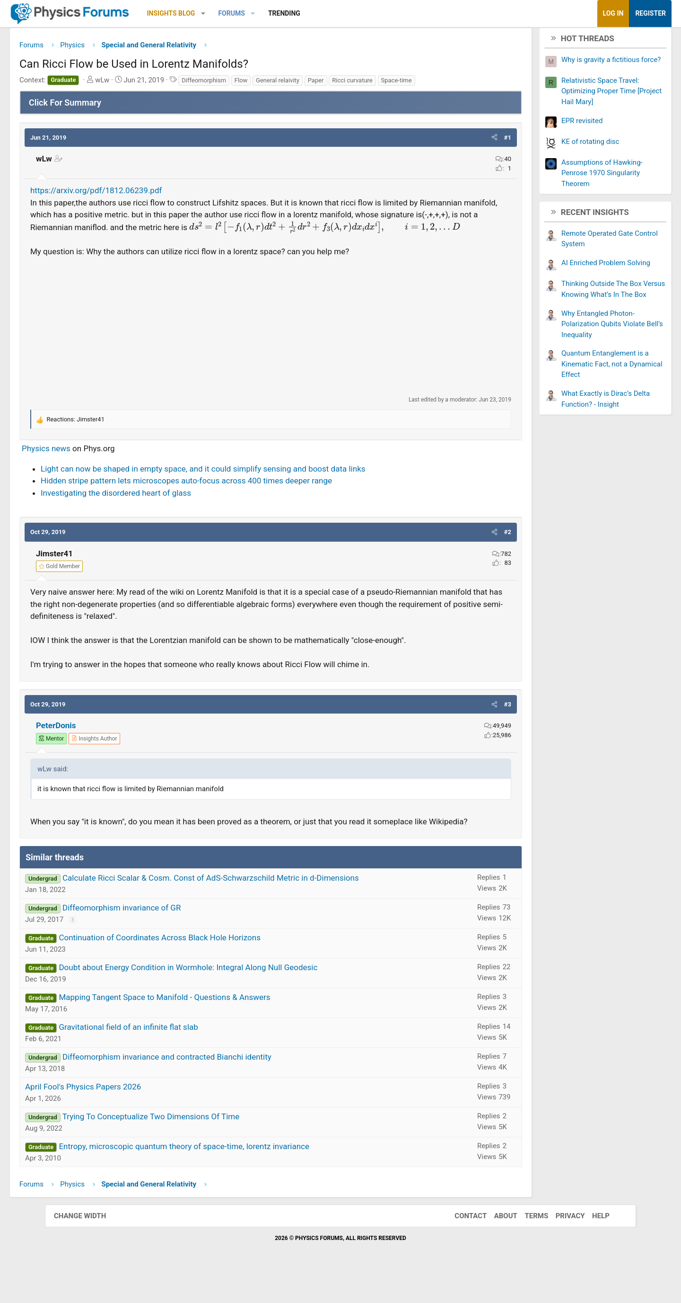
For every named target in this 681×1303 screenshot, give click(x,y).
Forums (276, 13)
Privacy (561, 1243)
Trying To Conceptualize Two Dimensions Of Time (196, 1144)
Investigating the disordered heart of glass (161, 508)
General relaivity (322, 83)
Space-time (441, 83)
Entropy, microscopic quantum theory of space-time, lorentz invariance (229, 1174)
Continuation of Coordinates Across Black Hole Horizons (204, 965)
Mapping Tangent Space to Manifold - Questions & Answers (209, 1025)
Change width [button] (89, 1243)
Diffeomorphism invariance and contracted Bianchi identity (211, 1084)
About (496, 1243)
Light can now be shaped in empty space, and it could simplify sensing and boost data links (248, 484)
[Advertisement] (270, 342)
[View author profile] (139, 754)
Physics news (91, 464)
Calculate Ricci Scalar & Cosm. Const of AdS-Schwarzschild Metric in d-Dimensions (255, 905)
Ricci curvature (397, 83)
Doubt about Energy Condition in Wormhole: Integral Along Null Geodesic (233, 995)
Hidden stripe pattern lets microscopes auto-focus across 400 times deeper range (231, 496)
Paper (361, 83)
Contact (461, 1243)
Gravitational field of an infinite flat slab (173, 1055)
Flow (286, 83)
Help (591, 1243)
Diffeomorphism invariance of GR (166, 935)
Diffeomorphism (249, 83)
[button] (248, 13)
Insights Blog (216, 13)
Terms (527, 1243)
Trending (329, 13)
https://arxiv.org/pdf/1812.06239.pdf (141, 194)
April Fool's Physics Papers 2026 (128, 1114)
